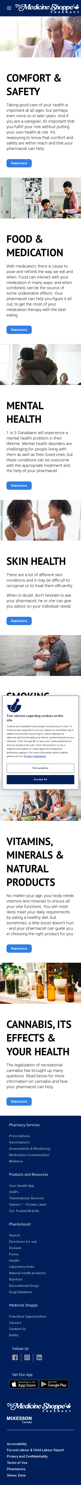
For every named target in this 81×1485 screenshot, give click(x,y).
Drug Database (20, 1292)
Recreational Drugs (24, 1286)
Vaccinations (19, 1142)
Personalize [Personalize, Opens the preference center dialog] (40, 768)
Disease (15, 1248)
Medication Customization (29, 1155)
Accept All (40, 779)
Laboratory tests (21, 1267)
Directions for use (23, 1242)
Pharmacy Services (24, 1124)
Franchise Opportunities (27, 1316)
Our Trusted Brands (24, 1211)
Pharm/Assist (20, 1224)
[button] (15, 1358)
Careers (15, 1323)
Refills (13, 1335)
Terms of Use (17, 1463)
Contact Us (17, 1329)
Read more (19, 163)
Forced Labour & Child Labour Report (35, 1450)
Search (14, 1235)
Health (14, 1261)
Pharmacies (16, 1469)
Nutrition (15, 1279)
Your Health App (21, 1186)
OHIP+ (14, 1192)
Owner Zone (16, 1475)
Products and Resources (28, 1174)
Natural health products (27, 1273)
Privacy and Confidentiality (27, 1456)
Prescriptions (19, 1136)
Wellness (16, 1161)
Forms (14, 1254)
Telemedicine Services (26, 1198)
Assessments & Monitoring (29, 1149)
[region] (40, 742)
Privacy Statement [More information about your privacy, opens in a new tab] (35, 756)
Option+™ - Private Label (27, 1205)
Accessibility (16, 1444)
